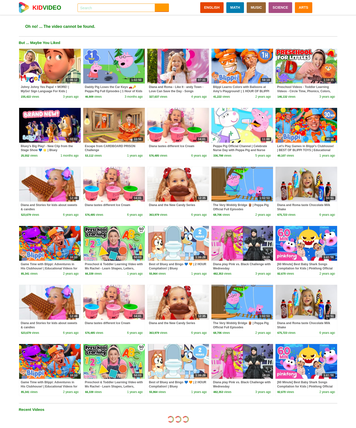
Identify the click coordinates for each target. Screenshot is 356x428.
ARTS (303, 7)
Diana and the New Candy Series (172, 205)
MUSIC (256, 7)
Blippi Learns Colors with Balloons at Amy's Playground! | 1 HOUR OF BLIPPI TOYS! (241, 91)
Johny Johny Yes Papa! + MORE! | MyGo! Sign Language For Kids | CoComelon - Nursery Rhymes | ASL (46, 91)
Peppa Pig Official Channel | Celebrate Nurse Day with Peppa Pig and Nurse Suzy (240, 150)
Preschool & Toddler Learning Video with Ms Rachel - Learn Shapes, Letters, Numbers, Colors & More (114, 268)
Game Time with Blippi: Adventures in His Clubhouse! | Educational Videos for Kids (49, 268)
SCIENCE (280, 7)
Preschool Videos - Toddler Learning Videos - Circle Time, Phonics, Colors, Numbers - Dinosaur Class (304, 91)
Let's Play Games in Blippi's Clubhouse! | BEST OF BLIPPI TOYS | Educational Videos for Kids (305, 150)
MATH (235, 7)
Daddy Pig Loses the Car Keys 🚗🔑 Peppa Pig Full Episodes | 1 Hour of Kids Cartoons (113, 91)
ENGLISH (212, 7)
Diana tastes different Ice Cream (172, 146)
